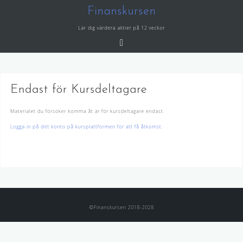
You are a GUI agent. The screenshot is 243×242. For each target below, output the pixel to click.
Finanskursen (121, 11)
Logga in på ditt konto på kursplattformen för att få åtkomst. (86, 126)
